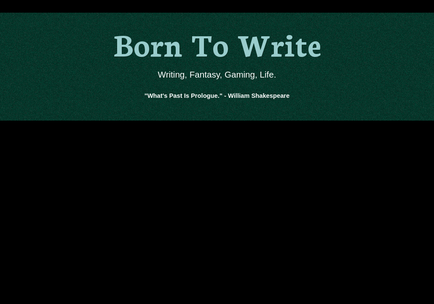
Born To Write (217, 43)
